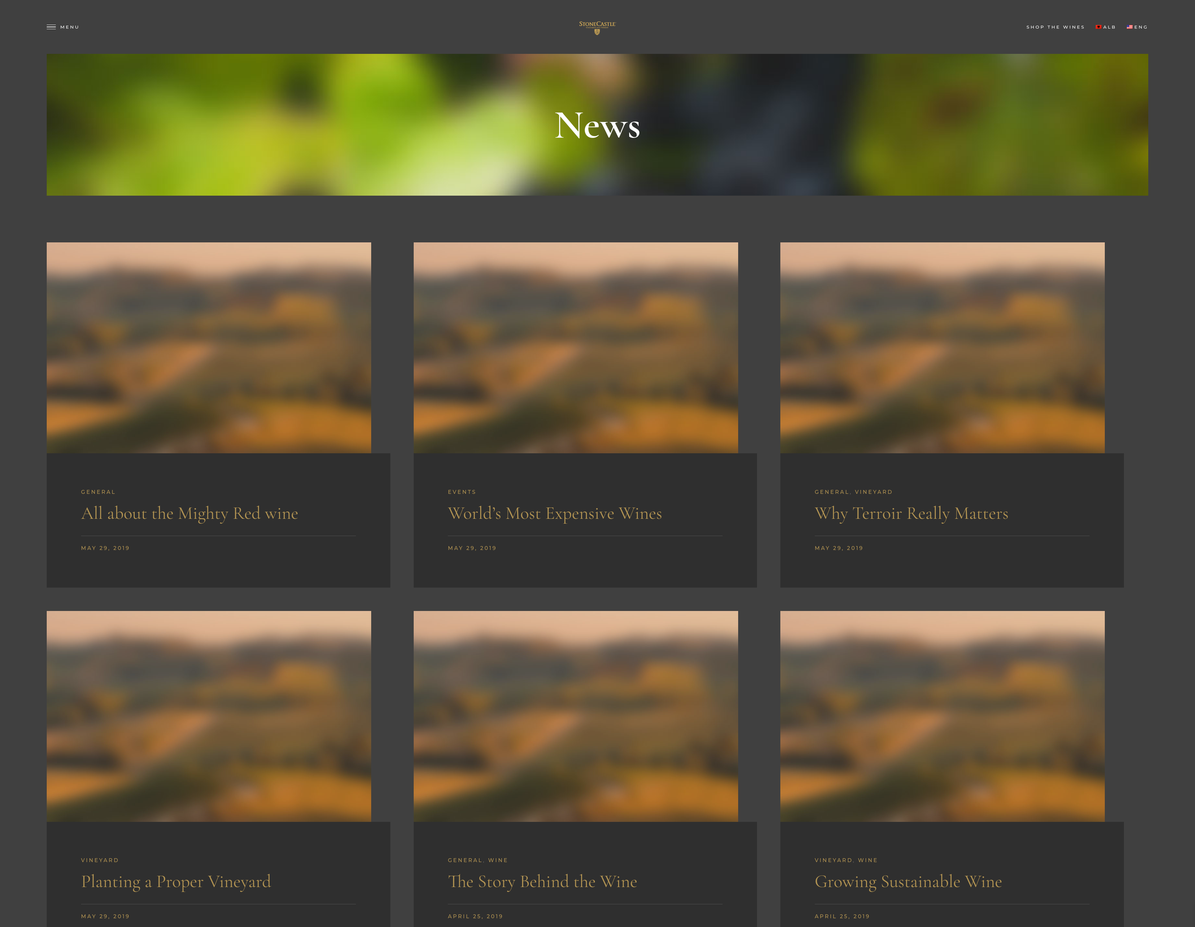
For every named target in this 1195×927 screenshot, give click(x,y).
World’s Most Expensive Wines (555, 513)
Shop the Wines (1056, 27)
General (98, 492)
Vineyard (874, 492)
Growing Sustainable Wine (908, 881)
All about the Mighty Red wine (190, 513)
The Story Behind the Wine (542, 881)
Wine (498, 860)
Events (462, 492)
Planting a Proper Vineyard (176, 881)
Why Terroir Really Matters (912, 513)
